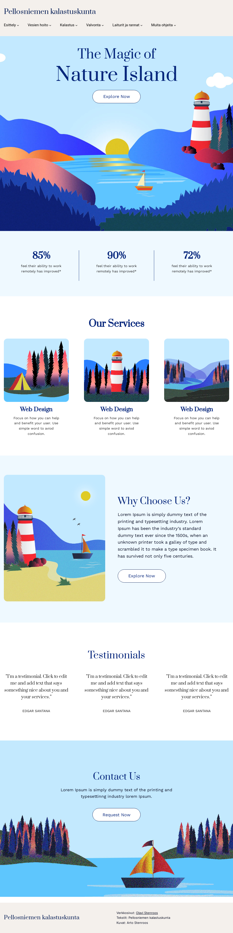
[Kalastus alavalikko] (69, 25)
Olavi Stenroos (147, 913)
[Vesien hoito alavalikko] (39, 25)
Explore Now (116, 96)
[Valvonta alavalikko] (95, 25)
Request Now (116, 814)
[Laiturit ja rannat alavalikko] (127, 25)
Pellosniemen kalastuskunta (50, 11)
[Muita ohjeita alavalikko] (163, 25)
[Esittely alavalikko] (11, 25)
